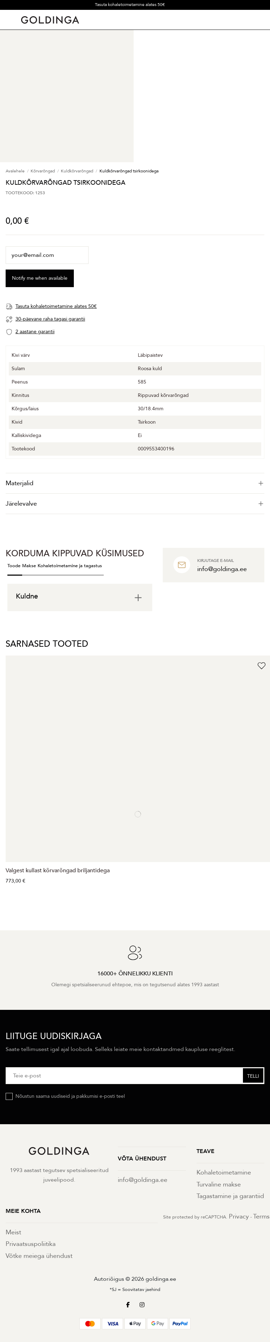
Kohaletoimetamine (224, 1172)
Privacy (239, 1216)
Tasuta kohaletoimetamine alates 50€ (130, 4)
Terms (261, 1216)
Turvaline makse (219, 1184)
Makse (29, 566)
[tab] (135, 483)
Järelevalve (135, 503)
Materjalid (135, 483)
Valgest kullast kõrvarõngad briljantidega (58, 870)
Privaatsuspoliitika (31, 1244)
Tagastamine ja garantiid (230, 1196)
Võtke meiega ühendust (39, 1256)
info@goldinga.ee (142, 1180)
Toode (13, 566)
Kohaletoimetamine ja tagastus (70, 566)
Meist (13, 1232)
